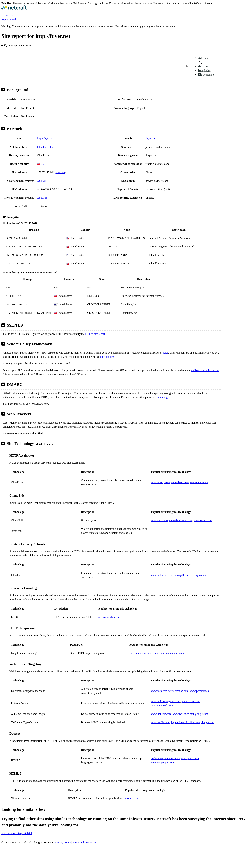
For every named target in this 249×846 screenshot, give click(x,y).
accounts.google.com (162, 762)
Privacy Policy (63, 842)
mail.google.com (199, 713)
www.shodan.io (159, 520)
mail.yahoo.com (190, 758)
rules (165, 352)
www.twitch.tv (181, 713)
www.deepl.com (180, 482)
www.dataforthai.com (180, 520)
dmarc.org (162, 397)
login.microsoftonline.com (185, 722)
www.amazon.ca (175, 653)
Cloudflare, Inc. (45, 147)
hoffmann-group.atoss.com (165, 758)
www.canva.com (199, 482)
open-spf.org (107, 356)
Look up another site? (17, 45)
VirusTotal (60, 172)
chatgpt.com (207, 722)
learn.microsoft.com (162, 705)
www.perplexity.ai (200, 690)
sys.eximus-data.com (109, 617)
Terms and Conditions (84, 842)
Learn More (7, 15)
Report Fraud (8, 19)
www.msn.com (159, 690)
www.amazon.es (137, 653)
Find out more (9, 833)
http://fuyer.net (45, 138)
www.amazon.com (178, 690)
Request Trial (24, 833)
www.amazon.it (156, 653)
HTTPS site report (95, 333)
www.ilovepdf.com (179, 575)
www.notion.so (159, 575)
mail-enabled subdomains (205, 370)
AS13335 (42, 180)
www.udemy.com (160, 482)
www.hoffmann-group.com (165, 701)
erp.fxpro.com (198, 575)
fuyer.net (150, 138)
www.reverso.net (203, 520)
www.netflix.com (160, 722)
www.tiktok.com (191, 701)
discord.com (131, 798)
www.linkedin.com (161, 713)
